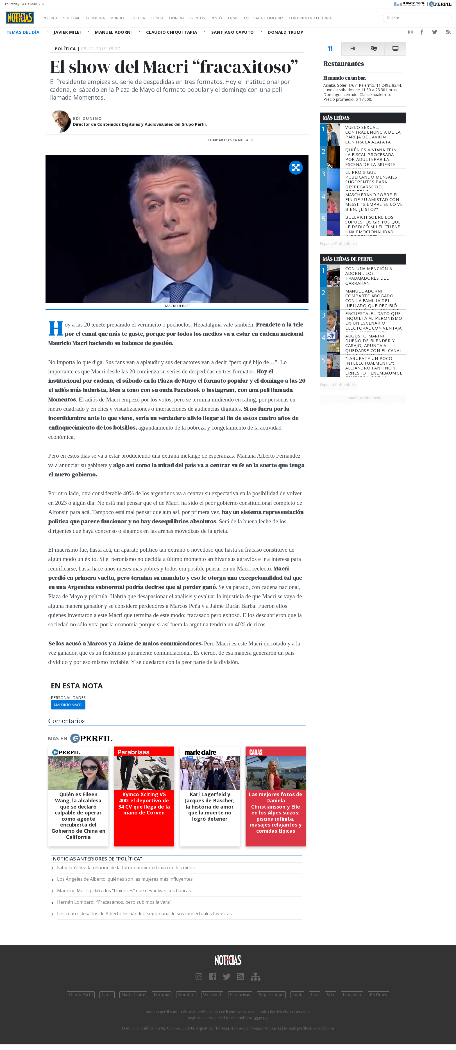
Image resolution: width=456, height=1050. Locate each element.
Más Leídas (336, 118)
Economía (105, 18)
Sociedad (77, 18)
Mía (330, 994)
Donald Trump (285, 32)
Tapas (264, 18)
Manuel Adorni (114, 32)
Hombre (186, 994)
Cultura (153, 18)
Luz (314, 994)
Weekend (212, 994)
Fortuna (161, 994)
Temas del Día (23, 32)
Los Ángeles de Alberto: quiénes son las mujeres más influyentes (125, 879)
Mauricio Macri (68, 704)
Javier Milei (68, 32)
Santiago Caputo (233, 32)
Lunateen (352, 994)
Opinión (199, 18)
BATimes (378, 994)
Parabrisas (240, 994)
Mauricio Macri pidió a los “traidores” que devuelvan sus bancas (124, 890)
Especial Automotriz (301, 18)
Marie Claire (133, 994)
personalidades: (69, 697)
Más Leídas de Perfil (348, 259)
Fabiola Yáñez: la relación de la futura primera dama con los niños (126, 867)
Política (52, 18)
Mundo (130, 18)
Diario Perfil (81, 994)
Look (297, 994)
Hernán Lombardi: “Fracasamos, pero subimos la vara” (114, 902)
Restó (246, 18)
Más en (80, 738)
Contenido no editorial (359, 18)
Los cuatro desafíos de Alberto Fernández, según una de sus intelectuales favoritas (144, 913)
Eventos (223, 18)
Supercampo (271, 994)
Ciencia (177, 18)
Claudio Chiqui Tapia (172, 32)
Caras (106, 994)
